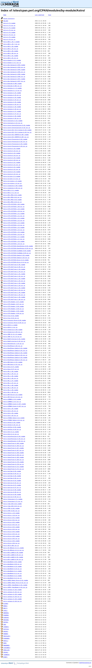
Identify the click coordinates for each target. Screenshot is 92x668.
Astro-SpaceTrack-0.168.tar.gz (13, 455)
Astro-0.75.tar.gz (9, 30)
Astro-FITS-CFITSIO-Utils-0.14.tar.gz (16, 262)
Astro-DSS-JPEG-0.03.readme (12, 199)
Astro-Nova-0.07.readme (11, 367)
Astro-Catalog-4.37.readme (12, 111)
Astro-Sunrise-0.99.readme (12, 494)
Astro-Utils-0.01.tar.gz (11, 520)
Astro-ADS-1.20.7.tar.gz (11, 44)
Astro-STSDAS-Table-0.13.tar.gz (13, 420)
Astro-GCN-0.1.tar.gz (10, 327)
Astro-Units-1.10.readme (11, 513)
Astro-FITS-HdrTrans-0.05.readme (14, 264)
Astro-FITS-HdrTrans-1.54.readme (14, 269)
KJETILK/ (6, 629)
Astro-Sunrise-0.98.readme (12, 490)
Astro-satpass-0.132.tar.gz (12, 592)
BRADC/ (5, 606)
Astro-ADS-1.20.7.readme (11, 42)
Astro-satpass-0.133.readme (12, 594)
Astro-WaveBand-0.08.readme (12, 562)
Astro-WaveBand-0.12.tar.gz (12, 578)
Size (49, 15)
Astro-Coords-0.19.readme (11, 153)
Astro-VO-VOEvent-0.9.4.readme (13, 548)
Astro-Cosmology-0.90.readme (12, 185)
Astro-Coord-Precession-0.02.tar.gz (15, 141)
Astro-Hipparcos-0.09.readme (12, 329)
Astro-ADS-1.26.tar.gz (10, 48)
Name (4, 15)
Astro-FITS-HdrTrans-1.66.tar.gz (14, 299)
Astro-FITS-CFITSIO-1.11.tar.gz (13, 216)
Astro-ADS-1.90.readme (10, 51)
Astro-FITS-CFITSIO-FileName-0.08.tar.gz (17, 253)
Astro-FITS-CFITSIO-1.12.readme (13, 218)
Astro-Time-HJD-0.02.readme (12, 504)
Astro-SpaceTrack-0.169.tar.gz (13, 459)
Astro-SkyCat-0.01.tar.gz (11, 425)
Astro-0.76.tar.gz (9, 35)
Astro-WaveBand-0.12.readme (12, 575)
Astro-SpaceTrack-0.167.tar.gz (13, 450)
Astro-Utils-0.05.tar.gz (11, 538)
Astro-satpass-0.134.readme (12, 599)
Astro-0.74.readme (9, 23)
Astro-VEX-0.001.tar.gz (11, 545)
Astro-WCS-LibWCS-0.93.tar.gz (13, 555)
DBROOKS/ (6, 613)
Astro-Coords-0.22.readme (11, 167)
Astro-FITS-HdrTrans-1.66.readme (14, 297)
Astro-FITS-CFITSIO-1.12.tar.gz (13, 220)
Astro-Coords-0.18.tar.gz (11, 151)
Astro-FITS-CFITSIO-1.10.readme (13, 209)
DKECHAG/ (6, 620)
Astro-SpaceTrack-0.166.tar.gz (13, 445)
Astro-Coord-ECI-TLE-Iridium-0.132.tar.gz (17, 132)
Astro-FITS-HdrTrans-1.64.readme (14, 288)
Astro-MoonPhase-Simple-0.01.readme (15, 348)
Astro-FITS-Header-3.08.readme (13, 306)
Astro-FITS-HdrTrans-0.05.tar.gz (14, 267)
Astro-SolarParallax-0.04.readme (14, 436)
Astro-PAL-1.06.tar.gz (10, 378)
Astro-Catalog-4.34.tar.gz (12, 100)
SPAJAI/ (5, 652)
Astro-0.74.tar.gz (9, 25)
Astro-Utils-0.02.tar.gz (11, 524)
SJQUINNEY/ (6, 647)
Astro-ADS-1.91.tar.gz (10, 58)
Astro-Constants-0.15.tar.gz (12, 123)
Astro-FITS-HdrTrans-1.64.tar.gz (14, 290)
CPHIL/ (5, 610)
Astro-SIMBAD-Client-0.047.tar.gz (14, 406)
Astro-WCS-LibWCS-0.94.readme (13, 557)
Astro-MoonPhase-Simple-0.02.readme (15, 353)
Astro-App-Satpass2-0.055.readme (14, 69)
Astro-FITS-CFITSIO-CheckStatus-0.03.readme (18, 246)
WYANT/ (5, 657)
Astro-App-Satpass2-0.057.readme (14, 79)
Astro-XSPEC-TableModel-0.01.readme (15, 585)
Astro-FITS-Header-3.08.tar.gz (13, 308)
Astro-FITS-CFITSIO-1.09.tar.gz (13, 206)
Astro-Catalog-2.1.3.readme (12, 88)
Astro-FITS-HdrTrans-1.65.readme (14, 292)
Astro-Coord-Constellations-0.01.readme (16, 125)
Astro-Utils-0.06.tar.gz (11, 543)
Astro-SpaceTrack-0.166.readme (13, 443)
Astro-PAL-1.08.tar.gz (10, 387)
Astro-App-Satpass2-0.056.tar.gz (14, 76)
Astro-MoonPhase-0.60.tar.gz (12, 346)
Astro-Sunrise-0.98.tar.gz (12, 492)
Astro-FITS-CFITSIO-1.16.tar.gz (13, 234)
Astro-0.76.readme (9, 32)
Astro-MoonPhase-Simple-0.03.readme (15, 357)
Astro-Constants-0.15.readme (12, 120)
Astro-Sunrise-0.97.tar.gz (12, 487)
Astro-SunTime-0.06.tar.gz (12, 478)
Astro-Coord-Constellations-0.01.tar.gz (16, 127)
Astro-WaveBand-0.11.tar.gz (12, 573)
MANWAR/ (5, 634)
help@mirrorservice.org (85, 662)
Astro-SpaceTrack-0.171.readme (13, 466)
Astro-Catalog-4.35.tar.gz (12, 104)
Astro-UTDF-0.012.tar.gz (11, 510)
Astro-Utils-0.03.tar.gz (11, 529)
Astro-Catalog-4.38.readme (12, 116)
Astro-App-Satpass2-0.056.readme (14, 74)
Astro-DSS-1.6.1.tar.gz (11, 192)
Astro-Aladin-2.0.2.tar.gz (12, 62)
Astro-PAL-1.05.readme (10, 371)
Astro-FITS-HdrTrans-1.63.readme (14, 283)
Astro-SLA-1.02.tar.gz (10, 411)
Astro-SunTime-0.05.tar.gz (12, 473)
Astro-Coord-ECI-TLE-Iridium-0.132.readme (17, 130)
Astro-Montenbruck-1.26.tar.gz (13, 343)
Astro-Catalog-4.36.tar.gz (12, 109)
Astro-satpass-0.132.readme (12, 589)
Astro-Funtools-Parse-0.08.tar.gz (14, 322)
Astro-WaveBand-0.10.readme (12, 566)
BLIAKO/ (5, 603)
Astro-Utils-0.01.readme (11, 517)
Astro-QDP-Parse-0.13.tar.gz (12, 397)
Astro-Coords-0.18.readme (11, 148)
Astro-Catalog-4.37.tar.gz (12, 113)
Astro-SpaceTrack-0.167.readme (13, 448)
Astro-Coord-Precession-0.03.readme (15, 144)
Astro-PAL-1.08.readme (10, 385)
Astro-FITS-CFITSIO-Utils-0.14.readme (16, 260)
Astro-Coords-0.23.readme (11, 172)
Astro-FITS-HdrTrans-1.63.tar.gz (14, 285)
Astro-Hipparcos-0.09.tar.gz (12, 332)
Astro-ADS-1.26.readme (10, 46)
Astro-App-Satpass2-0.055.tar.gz (14, 72)
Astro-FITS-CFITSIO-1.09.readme (13, 204)
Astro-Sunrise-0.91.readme (12, 480)
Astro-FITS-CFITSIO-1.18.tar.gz (13, 243)
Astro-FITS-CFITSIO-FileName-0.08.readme (17, 250)
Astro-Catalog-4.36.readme (12, 107)
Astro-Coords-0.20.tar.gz (11, 160)
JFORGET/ (6, 627)
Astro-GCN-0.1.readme (10, 325)
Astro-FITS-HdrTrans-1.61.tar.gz (14, 276)
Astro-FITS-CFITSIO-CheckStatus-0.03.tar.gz (18, 248)
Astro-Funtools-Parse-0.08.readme (14, 320)
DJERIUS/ (6, 617)
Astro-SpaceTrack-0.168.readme (13, 452)
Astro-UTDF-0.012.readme (11, 508)
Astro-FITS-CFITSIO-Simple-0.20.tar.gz (16, 257)
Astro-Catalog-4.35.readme (12, 102)
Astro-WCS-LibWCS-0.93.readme (13, 552)
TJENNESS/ (6, 654)
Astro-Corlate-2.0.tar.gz (11, 178)
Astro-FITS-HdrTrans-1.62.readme (14, 278)
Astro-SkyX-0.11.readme (11, 432)
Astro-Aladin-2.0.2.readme (12, 60)
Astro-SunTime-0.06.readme (12, 476)
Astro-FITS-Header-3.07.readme (13, 302)
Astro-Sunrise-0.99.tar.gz (12, 497)
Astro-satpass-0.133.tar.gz (12, 596)
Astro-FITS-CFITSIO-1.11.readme (13, 213)
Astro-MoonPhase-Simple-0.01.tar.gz (15, 350)
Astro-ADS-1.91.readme (10, 55)
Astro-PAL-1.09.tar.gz (10, 392)
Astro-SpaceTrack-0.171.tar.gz (13, 469)
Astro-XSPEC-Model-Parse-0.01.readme (15, 580)
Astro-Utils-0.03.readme (11, 527)
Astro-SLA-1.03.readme (10, 413)
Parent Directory (9, 18)
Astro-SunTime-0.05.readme (12, 471)
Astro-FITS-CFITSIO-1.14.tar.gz (13, 225)
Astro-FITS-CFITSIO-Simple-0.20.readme (16, 255)
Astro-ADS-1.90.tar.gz (10, 53)
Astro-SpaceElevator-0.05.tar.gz (14, 441)
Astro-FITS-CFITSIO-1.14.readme (13, 223)
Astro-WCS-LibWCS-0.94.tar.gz (13, 559)
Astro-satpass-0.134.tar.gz (12, 601)
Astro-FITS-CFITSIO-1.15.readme (13, 227)
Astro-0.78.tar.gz (9, 39)
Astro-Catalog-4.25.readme (12, 93)
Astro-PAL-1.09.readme (10, 390)
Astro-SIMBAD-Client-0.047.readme (14, 404)
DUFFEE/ (5, 622)
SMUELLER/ (6, 650)
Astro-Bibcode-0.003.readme (12, 83)
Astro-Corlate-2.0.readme (11, 176)
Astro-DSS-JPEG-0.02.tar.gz (12, 197)
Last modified (39, 15)
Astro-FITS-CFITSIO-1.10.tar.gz (13, 211)
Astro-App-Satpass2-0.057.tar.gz (14, 81)
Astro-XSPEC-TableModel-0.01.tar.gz (15, 587)
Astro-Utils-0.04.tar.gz (11, 534)
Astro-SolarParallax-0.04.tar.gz (14, 438)
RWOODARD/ (6, 645)
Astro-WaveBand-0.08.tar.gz (12, 564)
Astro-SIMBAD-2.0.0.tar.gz (12, 401)
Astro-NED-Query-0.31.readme (12, 362)
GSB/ (4, 624)
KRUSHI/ (5, 631)
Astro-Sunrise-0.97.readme (12, 485)
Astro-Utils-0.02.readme (11, 522)
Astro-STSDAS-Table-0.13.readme (13, 418)
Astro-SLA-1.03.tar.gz (10, 415)
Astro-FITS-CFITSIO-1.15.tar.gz (13, 230)
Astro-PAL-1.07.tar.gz (10, 383)
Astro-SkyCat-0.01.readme (11, 422)
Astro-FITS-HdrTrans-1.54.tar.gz (14, 271)
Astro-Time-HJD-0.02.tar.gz (12, 506)
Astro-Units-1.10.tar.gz (11, 515)
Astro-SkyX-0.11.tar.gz (11, 434)
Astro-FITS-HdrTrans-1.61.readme (14, 274)
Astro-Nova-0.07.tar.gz (11, 369)
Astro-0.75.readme (9, 28)
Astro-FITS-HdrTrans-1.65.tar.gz (14, 295)
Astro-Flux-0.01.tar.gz (11, 318)
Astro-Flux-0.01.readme (11, 315)
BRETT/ (5, 608)
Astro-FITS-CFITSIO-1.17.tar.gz (13, 239)
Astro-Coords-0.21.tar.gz (11, 165)
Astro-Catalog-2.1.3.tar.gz (12, 90)
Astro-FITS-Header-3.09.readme (13, 311)
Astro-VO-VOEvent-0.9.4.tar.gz (13, 550)
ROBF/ (5, 643)
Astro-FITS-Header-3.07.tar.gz (13, 304)
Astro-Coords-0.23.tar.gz (11, 174)
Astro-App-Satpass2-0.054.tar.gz (14, 67)
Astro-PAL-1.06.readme (10, 376)
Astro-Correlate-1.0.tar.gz (12, 183)
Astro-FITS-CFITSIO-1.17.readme (13, 237)
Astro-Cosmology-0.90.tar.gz (12, 188)
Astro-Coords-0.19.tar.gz (11, 155)
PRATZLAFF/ (6, 636)
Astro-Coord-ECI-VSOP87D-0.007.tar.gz (16, 137)
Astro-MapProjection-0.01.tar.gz (14, 341)
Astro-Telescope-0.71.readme (12, 499)
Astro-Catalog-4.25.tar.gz (12, 95)
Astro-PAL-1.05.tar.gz (10, 373)
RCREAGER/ (6, 638)
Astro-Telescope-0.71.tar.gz (12, 501)
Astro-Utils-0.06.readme (11, 541)
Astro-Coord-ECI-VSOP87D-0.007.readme (16, 134)
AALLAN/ (5, 21)
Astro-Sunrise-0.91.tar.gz (12, 483)
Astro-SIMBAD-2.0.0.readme (12, 399)
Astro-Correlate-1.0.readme (12, 181)
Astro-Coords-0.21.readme (11, 162)
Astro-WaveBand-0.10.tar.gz (12, 569)
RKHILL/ (5, 640)
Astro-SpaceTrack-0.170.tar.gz (13, 464)
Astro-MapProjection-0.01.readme (14, 339)
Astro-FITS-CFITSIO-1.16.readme (13, 232)
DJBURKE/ (6, 615)
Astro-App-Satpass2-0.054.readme (14, 65)
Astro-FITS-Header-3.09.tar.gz (13, 313)
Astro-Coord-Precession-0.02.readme (15, 139)
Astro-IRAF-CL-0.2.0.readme (12, 334)
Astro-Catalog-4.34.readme (12, 97)
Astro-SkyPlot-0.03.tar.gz (12, 429)
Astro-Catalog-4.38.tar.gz (12, 118)
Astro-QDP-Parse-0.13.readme (12, 394)
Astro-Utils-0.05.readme (11, 536)
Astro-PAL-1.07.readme (10, 380)
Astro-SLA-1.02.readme (10, 408)
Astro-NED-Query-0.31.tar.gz (12, 364)
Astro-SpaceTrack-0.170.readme (13, 462)
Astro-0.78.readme (9, 37)
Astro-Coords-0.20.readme (11, 158)
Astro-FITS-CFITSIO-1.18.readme (13, 241)
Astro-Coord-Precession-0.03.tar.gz (15, 146)
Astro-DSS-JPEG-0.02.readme (12, 195)
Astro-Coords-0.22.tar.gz (11, 169)
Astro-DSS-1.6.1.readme (11, 190)
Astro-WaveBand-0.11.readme (12, 571)
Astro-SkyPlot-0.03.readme (12, 427)
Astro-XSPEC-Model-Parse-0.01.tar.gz (15, 582)
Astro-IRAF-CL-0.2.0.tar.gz (12, 336)
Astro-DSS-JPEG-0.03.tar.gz (12, 202)
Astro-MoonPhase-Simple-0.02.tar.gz (15, 355)
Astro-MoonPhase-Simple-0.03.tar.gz (15, 360)
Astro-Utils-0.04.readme (11, 531)
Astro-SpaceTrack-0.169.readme (13, 457)
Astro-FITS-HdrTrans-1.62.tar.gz (14, 281)
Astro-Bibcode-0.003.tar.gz (12, 86)
